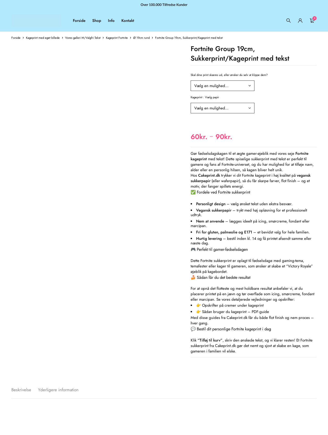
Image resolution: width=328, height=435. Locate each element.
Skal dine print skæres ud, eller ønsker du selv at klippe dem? (229, 75)
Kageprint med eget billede (43, 38)
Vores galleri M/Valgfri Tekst (82, 38)
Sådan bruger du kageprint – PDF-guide (235, 311)
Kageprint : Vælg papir (205, 97)
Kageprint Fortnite (117, 38)
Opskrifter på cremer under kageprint (233, 305)
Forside (15, 38)
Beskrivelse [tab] (21, 390)
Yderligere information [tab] (61, 390)
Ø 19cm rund (141, 38)
